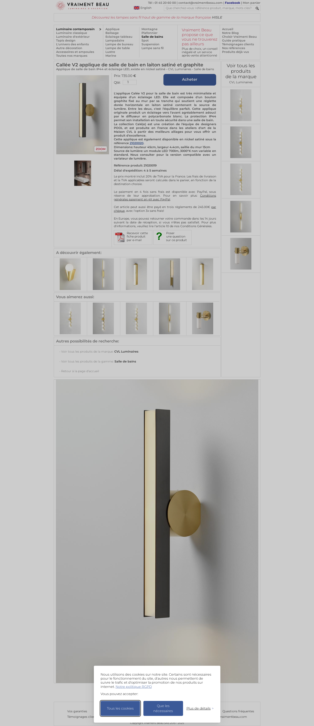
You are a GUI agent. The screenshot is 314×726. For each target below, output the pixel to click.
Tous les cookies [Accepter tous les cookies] (120, 708)
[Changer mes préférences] (198, 708)
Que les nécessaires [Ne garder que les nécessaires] (163, 708)
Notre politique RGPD (134, 687)
